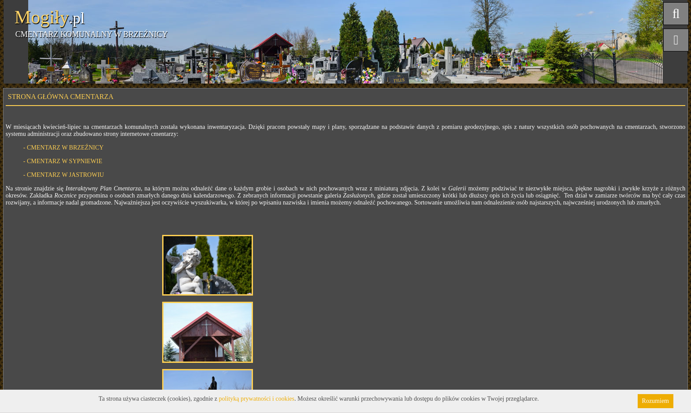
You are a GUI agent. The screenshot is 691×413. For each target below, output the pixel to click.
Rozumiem (655, 401)
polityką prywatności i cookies (256, 398)
